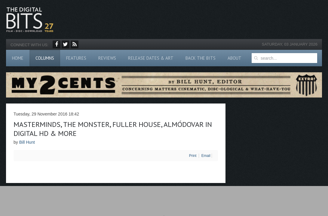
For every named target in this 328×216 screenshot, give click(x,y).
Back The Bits (200, 58)
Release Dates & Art (150, 58)
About (234, 58)
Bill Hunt (27, 142)
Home (17, 58)
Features (76, 58)
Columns (44, 58)
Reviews (107, 58)
